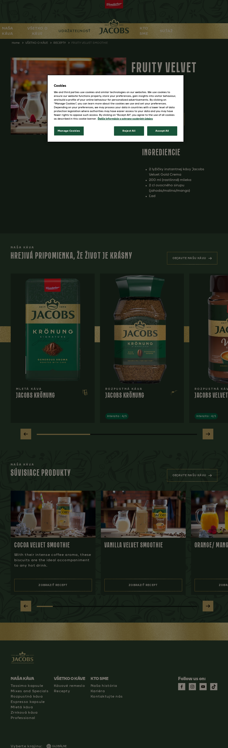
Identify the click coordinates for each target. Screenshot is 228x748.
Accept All (162, 130)
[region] (115, 108)
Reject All (128, 130)
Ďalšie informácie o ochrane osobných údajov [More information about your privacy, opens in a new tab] (125, 118)
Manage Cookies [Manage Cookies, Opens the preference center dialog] (69, 130)
